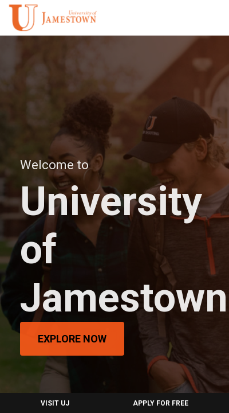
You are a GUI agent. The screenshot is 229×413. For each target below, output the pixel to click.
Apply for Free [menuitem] (160, 403)
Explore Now (72, 339)
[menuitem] (53, 18)
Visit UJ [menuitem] (55, 403)
